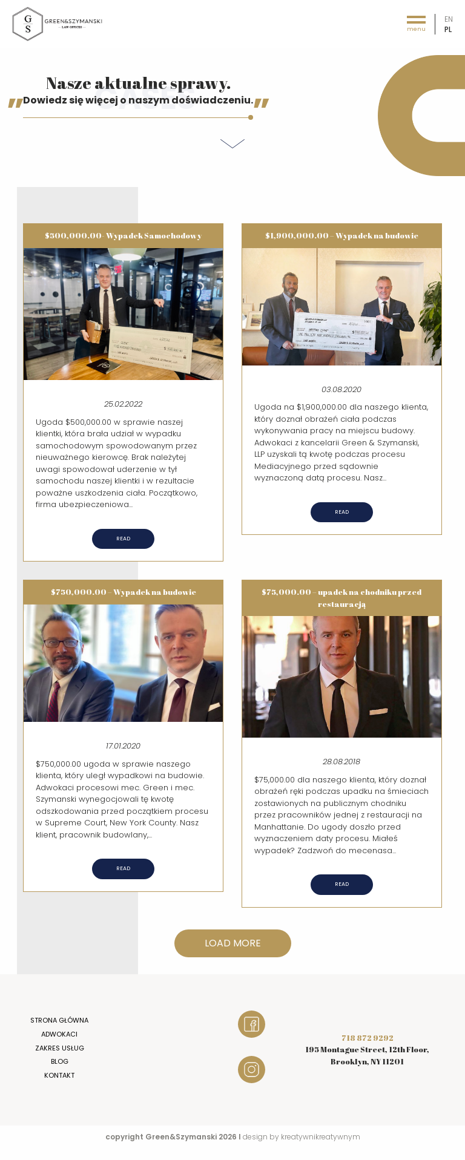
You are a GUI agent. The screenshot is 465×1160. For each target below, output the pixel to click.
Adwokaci (59, 1034)
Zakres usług (59, 1048)
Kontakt (59, 1075)
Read (123, 538)
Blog (59, 1061)
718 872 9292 (367, 1037)
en (448, 19)
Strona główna (59, 1020)
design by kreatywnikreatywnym (301, 1137)
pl (448, 29)
